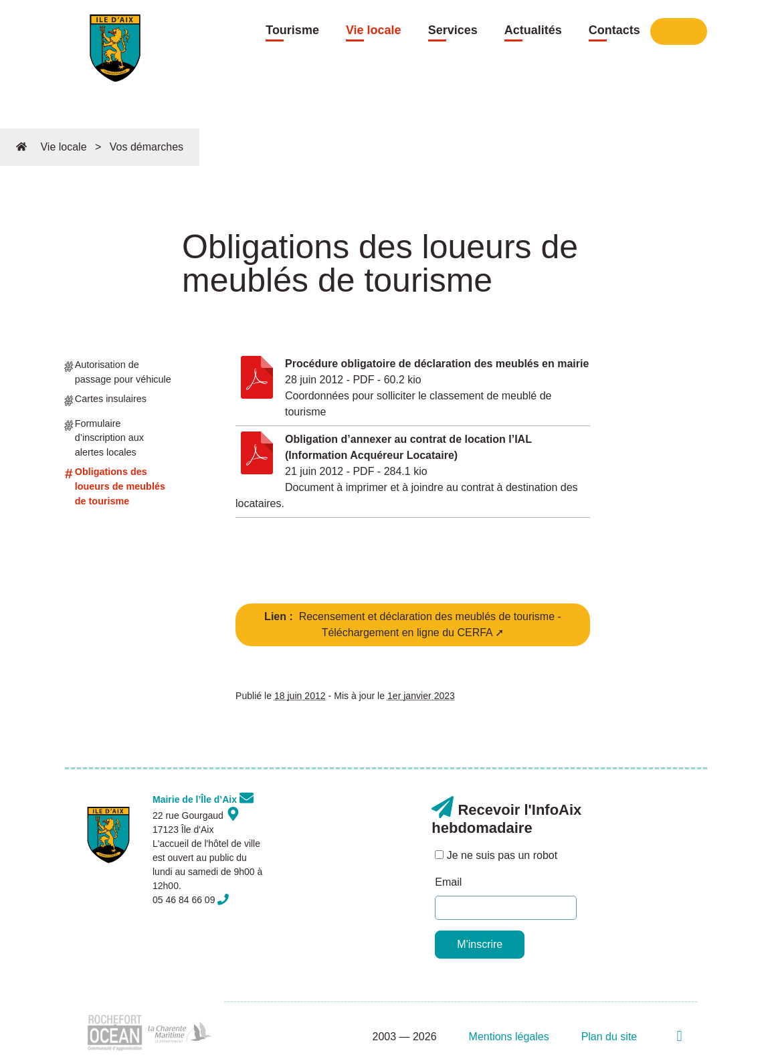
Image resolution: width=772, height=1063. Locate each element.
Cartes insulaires (106, 401)
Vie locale (373, 30)
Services (453, 30)
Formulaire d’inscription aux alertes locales (104, 437)
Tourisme (292, 30)
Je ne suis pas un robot (496, 855)
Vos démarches (146, 147)
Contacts (614, 30)
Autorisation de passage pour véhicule (118, 371)
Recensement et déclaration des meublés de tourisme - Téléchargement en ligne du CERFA (412, 624)
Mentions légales (509, 1036)
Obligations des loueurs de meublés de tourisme (115, 485)
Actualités (533, 30)
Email (448, 882)
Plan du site (609, 1036)
